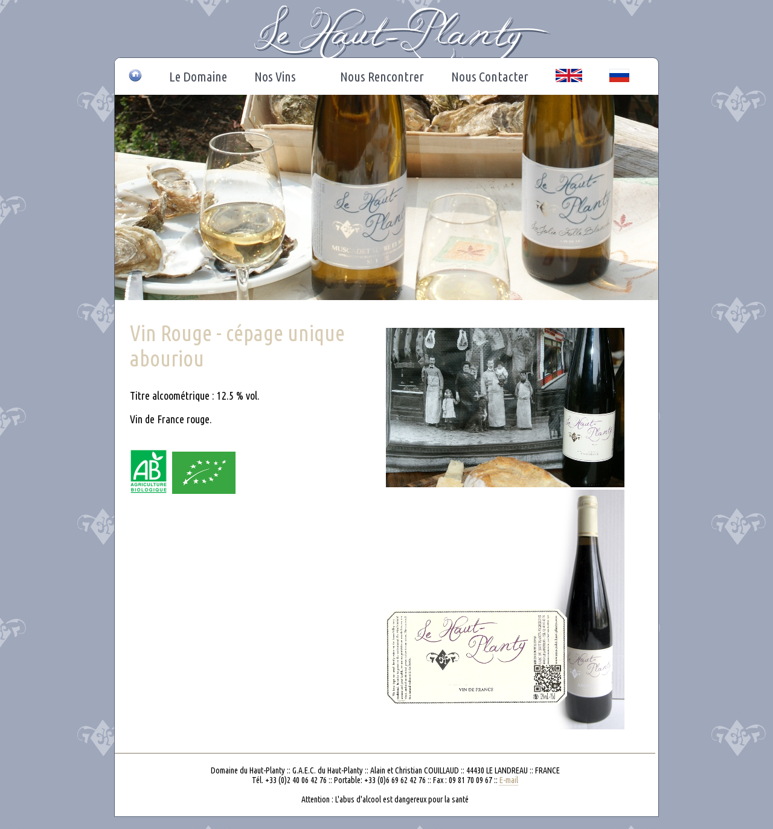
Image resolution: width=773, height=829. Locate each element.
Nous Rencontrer (382, 76)
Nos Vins (278, 77)
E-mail (508, 780)
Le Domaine (198, 76)
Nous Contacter (489, 76)
